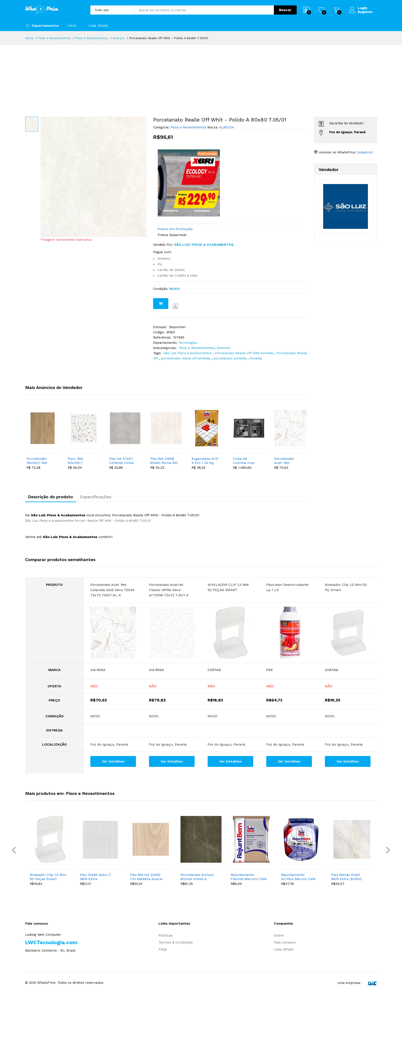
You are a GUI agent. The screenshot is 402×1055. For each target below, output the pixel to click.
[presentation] (14, 851)
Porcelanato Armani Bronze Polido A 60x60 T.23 (197, 878)
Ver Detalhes (113, 763)
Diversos (120, 38)
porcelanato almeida (230, 358)
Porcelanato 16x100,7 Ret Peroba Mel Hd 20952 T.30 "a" (38, 461)
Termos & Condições (176, 944)
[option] (93, 177)
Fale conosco (285, 944)
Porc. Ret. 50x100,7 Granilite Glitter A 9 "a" (80, 461)
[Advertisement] (201, 77)
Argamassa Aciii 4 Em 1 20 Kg (205, 461)
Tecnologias (188, 343)
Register (365, 12)
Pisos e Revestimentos (54, 38)
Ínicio (72, 25)
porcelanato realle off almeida (186, 358)
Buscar (285, 10)
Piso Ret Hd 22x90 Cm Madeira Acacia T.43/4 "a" (146, 878)
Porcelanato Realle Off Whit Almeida (244, 353)
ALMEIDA (226, 127)
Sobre (279, 937)
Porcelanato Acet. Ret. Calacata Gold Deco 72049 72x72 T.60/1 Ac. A (287, 461)
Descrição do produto (52, 497)
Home (29, 38)
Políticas (166, 937)
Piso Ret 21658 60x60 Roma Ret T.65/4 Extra (164, 461)
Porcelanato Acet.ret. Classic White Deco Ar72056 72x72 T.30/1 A (169, 591)
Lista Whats (98, 25)
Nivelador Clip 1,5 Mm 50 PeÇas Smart (48, 878)
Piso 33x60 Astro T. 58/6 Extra (95, 878)
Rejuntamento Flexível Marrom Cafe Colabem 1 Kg (249, 878)
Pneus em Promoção (175, 229)
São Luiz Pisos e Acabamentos (188, 353)
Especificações (100, 497)
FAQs (163, 951)
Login (362, 8)
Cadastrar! (364, 152)
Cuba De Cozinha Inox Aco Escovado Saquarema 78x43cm (244, 461)
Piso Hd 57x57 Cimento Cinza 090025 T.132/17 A (122, 461)
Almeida (255, 358)
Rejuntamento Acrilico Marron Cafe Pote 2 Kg (298, 878)
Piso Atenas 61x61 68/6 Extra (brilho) (346, 878)
